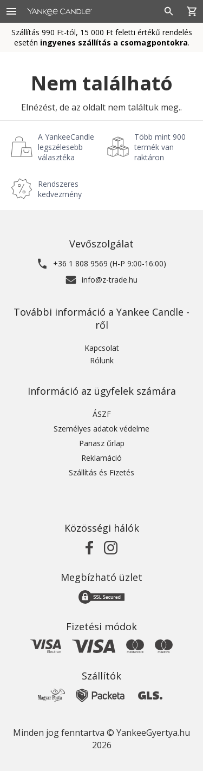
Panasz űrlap (102, 443)
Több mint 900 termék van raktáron (160, 147)
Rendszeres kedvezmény (60, 189)
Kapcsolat (101, 348)
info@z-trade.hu (109, 280)
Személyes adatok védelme (101, 428)
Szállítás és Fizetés (101, 472)
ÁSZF (102, 414)
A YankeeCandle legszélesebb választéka (66, 147)
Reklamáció (101, 458)
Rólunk (102, 360)
